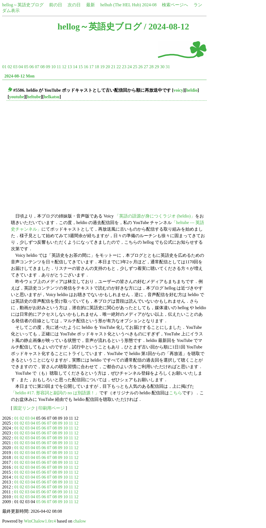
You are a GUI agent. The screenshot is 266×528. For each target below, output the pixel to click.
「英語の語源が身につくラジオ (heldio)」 (155, 216)
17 (91, 66)
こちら (175, 392)
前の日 (55, 4)
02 (10, 66)
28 (151, 66)
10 (53, 66)
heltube (34, 96)
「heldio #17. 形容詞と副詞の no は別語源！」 (55, 392)
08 (42, 66)
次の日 (74, 4)
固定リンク (24, 408)
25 (135, 66)
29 (157, 66)
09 (48, 66)
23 (124, 66)
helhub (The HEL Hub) (120, 4)
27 (146, 66)
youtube (16, 96)
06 (31, 66)
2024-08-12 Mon (19, 76)
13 (69, 66)
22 (118, 66)
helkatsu (51, 96)
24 (129, 66)
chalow (79, 521)
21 (113, 66)
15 (80, 66)
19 (102, 66)
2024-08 (149, 4)
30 (162, 66)
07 (37, 66)
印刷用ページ (51, 408)
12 (64, 66)
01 (4, 66)
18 (97, 66)
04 (21, 66)
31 (167, 66)
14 (75, 66)
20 (107, 66)
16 (86, 66)
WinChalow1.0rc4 (40, 521)
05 (26, 66)
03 (15, 66)
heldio (192, 90)
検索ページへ (175, 4)
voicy (178, 90)
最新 (90, 4)
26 (140, 66)
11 (59, 66)
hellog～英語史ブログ (23, 4)
